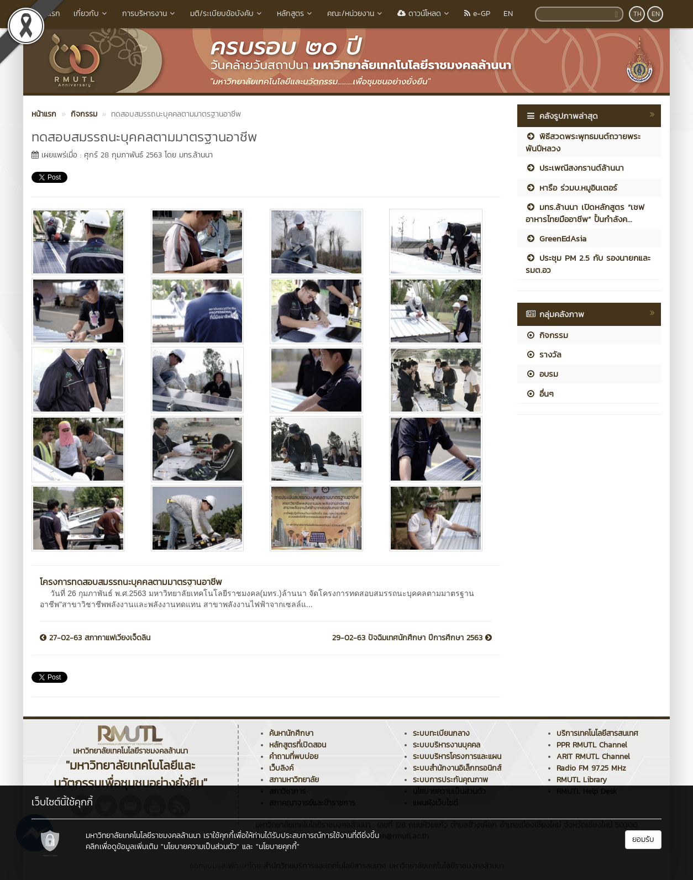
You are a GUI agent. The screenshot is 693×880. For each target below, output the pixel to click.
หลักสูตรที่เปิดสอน (297, 745)
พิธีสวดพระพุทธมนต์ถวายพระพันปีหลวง (583, 142)
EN (508, 13)
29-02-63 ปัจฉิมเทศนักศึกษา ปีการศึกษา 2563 (412, 638)
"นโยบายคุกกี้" (278, 846)
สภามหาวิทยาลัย (294, 780)
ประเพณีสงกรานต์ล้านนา (575, 167)
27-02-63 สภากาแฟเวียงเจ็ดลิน (95, 638)
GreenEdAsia (556, 238)
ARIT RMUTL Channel (593, 756)
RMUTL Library (581, 780)
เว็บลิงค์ (281, 768)
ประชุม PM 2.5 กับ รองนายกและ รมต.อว (588, 263)
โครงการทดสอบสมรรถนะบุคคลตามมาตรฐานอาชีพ (131, 581)
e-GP (477, 13)
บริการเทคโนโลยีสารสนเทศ (597, 733)
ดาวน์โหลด (424, 13)
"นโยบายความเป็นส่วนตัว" (200, 846)
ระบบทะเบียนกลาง (441, 733)
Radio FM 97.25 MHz (591, 768)
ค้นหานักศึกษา (291, 733)
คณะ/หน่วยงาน (355, 13)
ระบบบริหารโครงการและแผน (457, 756)
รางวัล (543, 354)
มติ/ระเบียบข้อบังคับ (227, 13)
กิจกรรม (547, 335)
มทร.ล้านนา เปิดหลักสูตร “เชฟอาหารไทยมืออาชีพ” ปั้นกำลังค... (585, 213)
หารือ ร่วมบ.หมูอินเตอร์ (571, 187)
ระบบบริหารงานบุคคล (446, 745)
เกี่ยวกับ (91, 13)
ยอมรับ (643, 839)
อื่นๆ (540, 393)
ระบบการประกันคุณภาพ (450, 780)
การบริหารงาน (149, 13)
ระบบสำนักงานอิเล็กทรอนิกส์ (457, 768)
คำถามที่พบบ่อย (293, 756)
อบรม (542, 373)
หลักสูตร (295, 13)
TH (637, 14)
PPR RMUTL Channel (591, 745)
